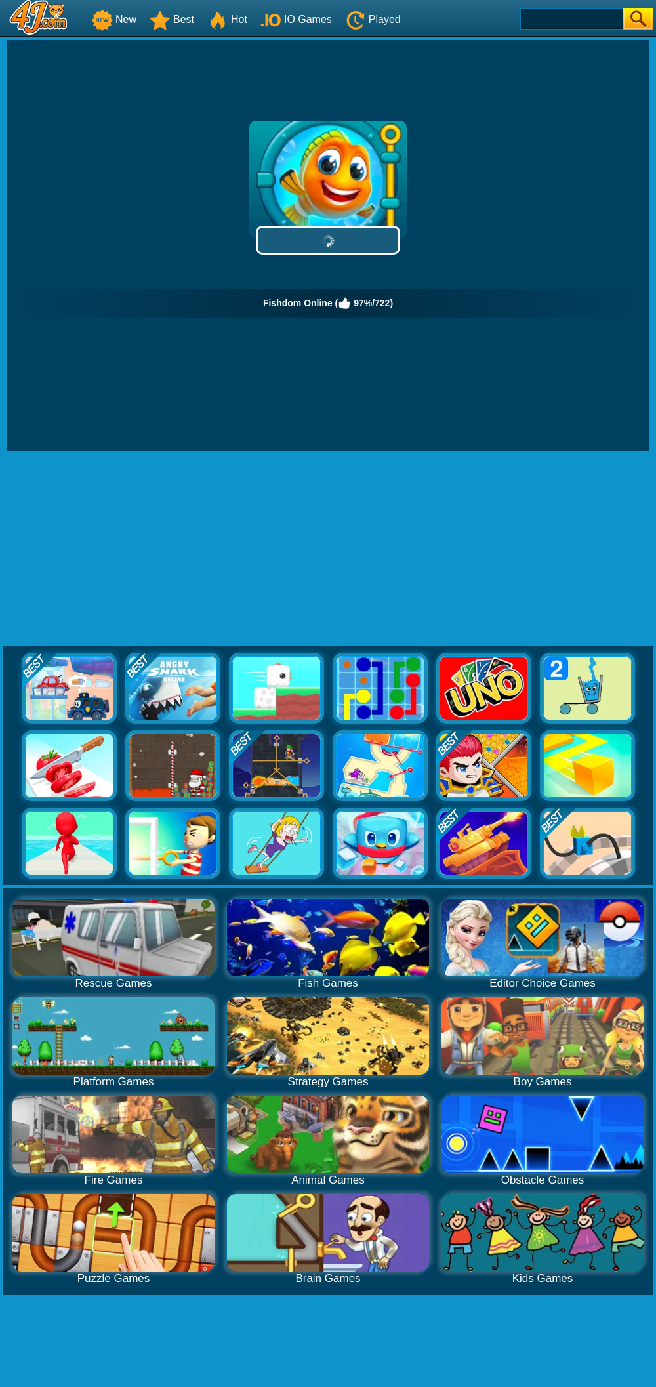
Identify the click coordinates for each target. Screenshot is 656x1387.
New (114, 19)
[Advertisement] (328, 549)
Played (373, 19)
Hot (227, 19)
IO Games (296, 19)
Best (172, 19)
